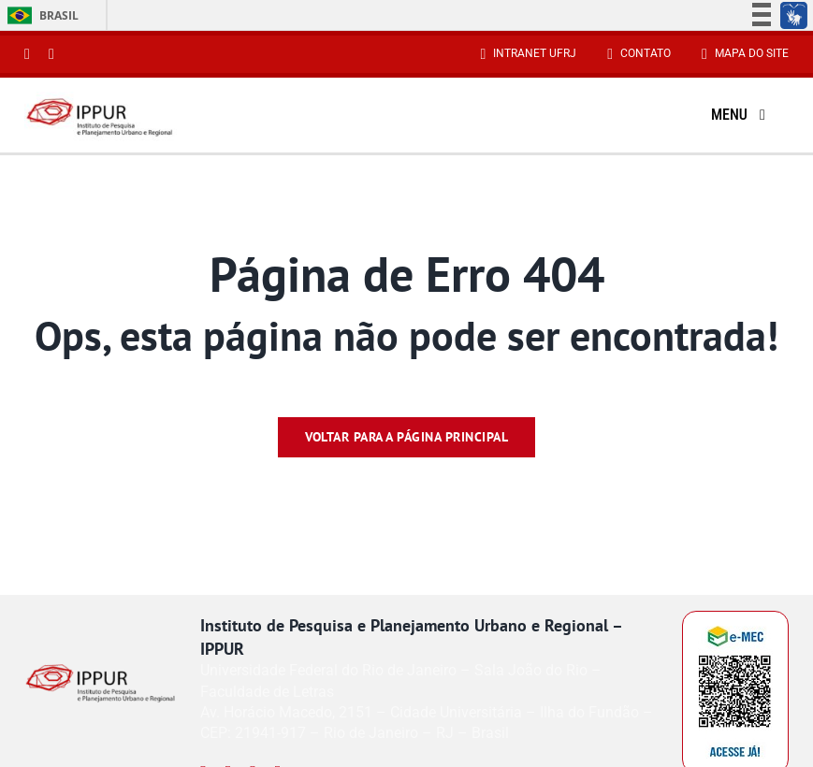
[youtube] (51, 54)
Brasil (39, 15)
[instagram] (27, 54)
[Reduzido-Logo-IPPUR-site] (100, 99)
